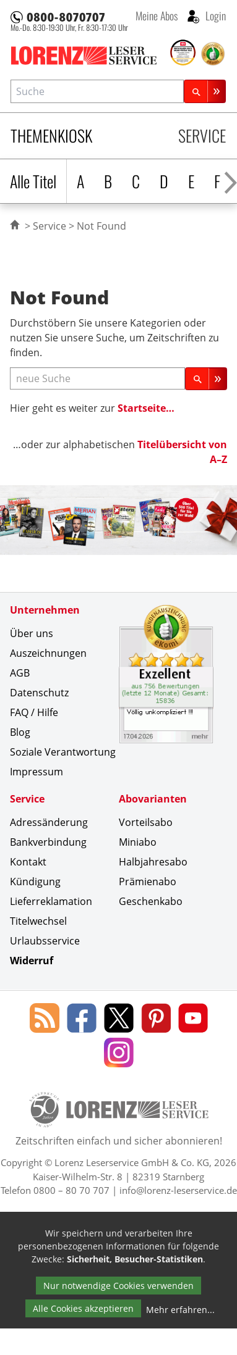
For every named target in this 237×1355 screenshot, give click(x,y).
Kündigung (35, 881)
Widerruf (31, 960)
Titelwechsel (38, 921)
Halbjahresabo (153, 862)
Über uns (31, 633)
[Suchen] (205, 91)
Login (214, 15)
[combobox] (97, 91)
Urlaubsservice (45, 941)
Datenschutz (39, 692)
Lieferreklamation (51, 901)
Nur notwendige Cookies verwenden (118, 1285)
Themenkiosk (51, 135)
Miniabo (138, 842)
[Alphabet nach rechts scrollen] (230, 181)
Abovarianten (153, 799)
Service (202, 135)
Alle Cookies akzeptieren (83, 1308)
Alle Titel (33, 181)
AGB (20, 673)
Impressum (36, 771)
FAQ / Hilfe (34, 712)
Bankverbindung (48, 842)
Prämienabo (147, 881)
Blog (20, 732)
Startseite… (146, 408)
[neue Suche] (97, 378)
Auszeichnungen (48, 653)
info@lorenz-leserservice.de (178, 1190)
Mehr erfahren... (180, 1309)
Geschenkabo (151, 901)
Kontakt (28, 862)
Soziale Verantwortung (63, 752)
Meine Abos (157, 15)
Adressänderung (49, 822)
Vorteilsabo (146, 822)
